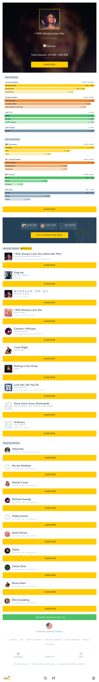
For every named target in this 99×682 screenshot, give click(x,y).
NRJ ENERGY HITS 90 (14, 107)
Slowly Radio (10, 85)
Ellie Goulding (20, 387)
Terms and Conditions (43, 664)
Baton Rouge (10, 163)
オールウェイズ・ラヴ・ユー (31, 291)
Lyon (7, 178)
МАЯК (8, 131)
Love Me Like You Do (26, 385)
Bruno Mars (19, 350)
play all (26, 248)
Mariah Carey (20, 482)
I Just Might (21, 347)
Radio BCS (9, 89)
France (12, 174)
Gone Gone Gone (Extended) (31, 403)
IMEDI (7, 116)
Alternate (36, 256)
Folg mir (19, 272)
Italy (11, 189)
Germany (13, 144)
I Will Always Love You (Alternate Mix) (37, 254)
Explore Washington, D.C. (49, 617)
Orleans (8, 184)
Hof (6, 151)
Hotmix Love (10, 100)
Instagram (18, 655)
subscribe (50, 64)
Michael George (21, 331)
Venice (8, 193)
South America (72, 640)
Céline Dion (19, 566)
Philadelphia (10, 166)
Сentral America (53, 640)
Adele (16, 368)
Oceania (49, 644)
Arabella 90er (10, 104)
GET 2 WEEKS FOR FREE (49, 235)
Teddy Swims (47, 406)
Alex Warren (19, 425)
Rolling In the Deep (26, 366)
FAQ (81, 655)
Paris (7, 181)
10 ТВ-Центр (10, 122)
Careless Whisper (25, 328)
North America (34, 640)
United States (15, 159)
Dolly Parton (19, 312)
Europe (13, 640)
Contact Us (49, 655)
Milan (7, 196)
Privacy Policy (21, 664)
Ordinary (19, 422)
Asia (22, 640)
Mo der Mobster (21, 275)
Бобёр (8, 119)
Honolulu (9, 169)
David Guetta (20, 406)
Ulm (7, 154)
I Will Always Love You (28, 310)
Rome (7, 199)
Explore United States (49, 628)
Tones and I (33, 406)
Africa (86, 640)
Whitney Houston (49, 38)
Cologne (8, 147)
